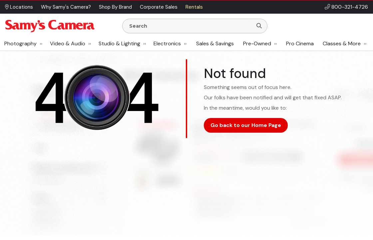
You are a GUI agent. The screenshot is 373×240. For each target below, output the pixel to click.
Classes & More (342, 43)
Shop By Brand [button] (115, 7)
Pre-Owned (257, 43)
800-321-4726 (349, 6)
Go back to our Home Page (245, 125)
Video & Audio (67, 43)
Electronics (167, 43)
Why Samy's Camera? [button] (66, 7)
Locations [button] (19, 7)
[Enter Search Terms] (190, 26)
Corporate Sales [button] (159, 7)
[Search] (259, 26)
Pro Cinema (300, 43)
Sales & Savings (215, 43)
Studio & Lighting (119, 43)
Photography (20, 43)
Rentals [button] (194, 7)
